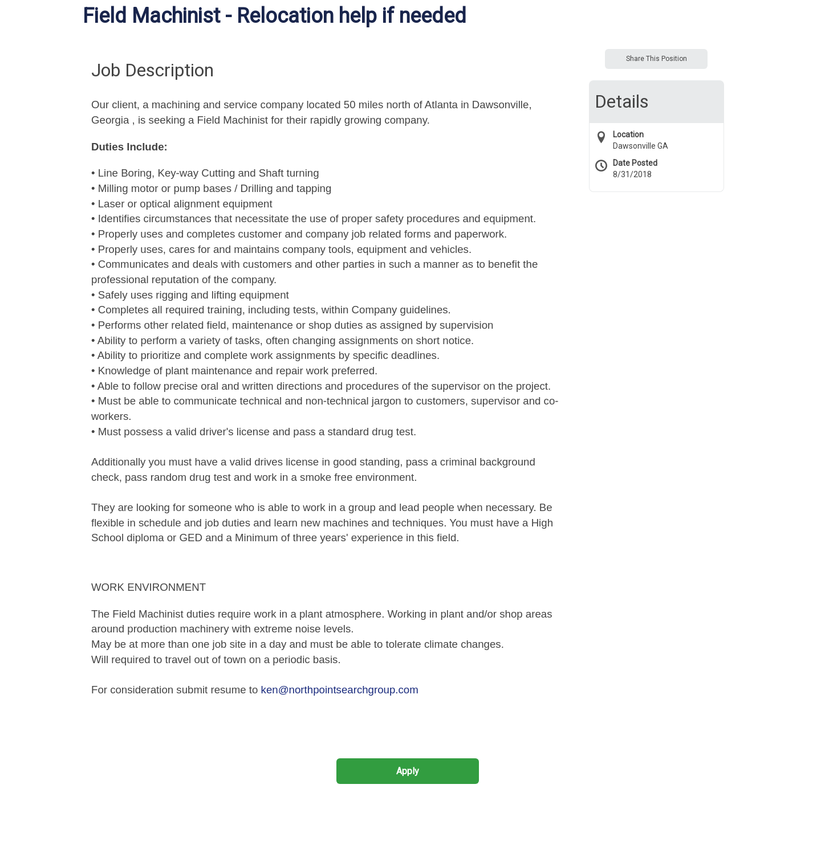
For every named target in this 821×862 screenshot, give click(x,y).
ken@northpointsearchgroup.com (339, 690)
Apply (407, 771)
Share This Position (656, 59)
